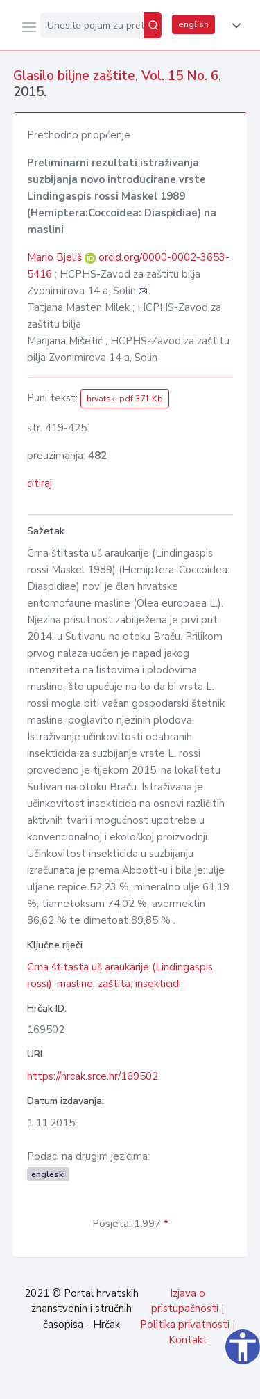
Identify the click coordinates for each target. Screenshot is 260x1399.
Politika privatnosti (184, 1325)
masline (75, 984)
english (193, 24)
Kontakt (187, 1340)
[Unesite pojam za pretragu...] (92, 25)
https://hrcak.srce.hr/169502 (92, 1076)
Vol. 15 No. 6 (179, 76)
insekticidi (158, 984)
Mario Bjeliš (56, 257)
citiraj (39, 483)
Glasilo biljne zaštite (74, 76)
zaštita (114, 984)
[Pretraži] (153, 25)
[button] (234, 26)
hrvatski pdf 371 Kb (125, 398)
